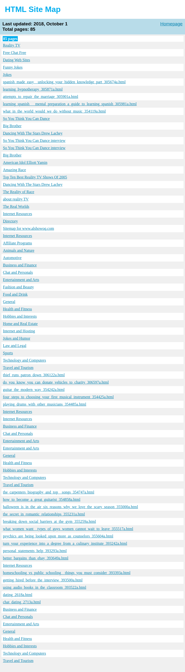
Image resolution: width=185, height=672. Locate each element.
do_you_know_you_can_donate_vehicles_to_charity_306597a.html (56, 382)
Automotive (12, 258)
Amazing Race (14, 170)
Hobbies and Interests (20, 316)
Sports (8, 353)
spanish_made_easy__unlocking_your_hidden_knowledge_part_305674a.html (64, 82)
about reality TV (16, 199)
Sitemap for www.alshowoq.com (28, 228)
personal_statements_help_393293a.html (35, 551)
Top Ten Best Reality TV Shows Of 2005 (35, 177)
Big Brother (12, 126)
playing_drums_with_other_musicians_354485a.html (44, 404)
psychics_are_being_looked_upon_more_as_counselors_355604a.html (58, 536)
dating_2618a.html (17, 595)
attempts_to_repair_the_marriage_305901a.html (40, 96)
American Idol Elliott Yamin (25, 162)
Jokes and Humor (16, 338)
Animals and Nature (18, 250)
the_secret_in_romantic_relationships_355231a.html (44, 514)
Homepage (171, 23)
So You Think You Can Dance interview (34, 140)
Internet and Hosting (19, 331)
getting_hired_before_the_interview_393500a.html (43, 580)
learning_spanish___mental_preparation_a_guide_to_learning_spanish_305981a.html (70, 104)
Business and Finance (20, 265)
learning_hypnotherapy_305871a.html (33, 89)
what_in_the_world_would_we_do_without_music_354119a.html (54, 111)
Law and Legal (14, 346)
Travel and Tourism (18, 368)
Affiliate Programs (17, 243)
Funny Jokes (12, 67)
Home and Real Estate (20, 324)
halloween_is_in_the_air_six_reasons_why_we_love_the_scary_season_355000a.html (70, 507)
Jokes (7, 75)
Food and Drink (15, 294)
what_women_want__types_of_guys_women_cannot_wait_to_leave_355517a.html (68, 529)
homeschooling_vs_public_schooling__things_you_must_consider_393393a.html (66, 573)
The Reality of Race (18, 192)
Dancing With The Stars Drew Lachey (32, 133)
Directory (10, 221)
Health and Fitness (17, 309)
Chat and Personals (18, 272)
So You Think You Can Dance (26, 118)
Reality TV (11, 45)
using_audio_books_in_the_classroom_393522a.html (44, 587)
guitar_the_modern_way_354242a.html (34, 390)
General (9, 302)
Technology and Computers (24, 360)
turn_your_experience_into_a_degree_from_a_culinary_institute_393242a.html (65, 543)
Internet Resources (17, 214)
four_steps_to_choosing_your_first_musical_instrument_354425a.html (58, 397)
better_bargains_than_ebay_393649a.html (35, 558)
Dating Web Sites (16, 60)
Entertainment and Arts (21, 280)
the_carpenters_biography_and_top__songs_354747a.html (48, 492)
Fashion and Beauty (18, 287)
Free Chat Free (14, 53)
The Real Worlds (16, 206)
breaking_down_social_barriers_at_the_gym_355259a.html (49, 521)
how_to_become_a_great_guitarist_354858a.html (41, 499)
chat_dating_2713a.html (22, 602)
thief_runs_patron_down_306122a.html (34, 375)
